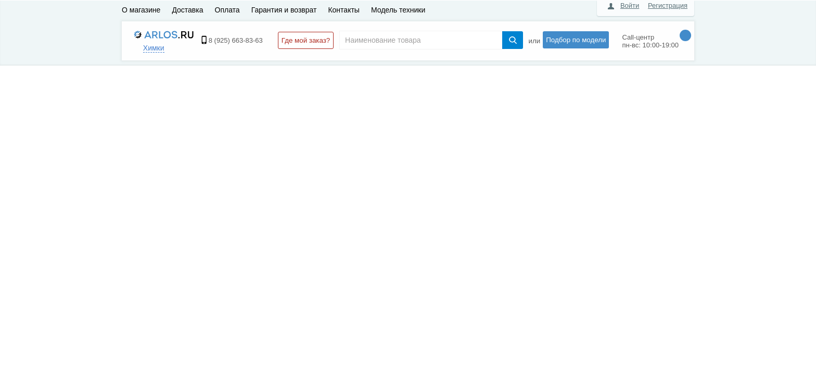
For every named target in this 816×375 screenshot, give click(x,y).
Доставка (187, 10)
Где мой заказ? (306, 40)
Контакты (343, 10)
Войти (629, 5)
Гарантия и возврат (284, 10)
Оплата (227, 10)
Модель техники (398, 10)
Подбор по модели (576, 40)
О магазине (141, 10)
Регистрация (667, 5)
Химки (153, 48)
